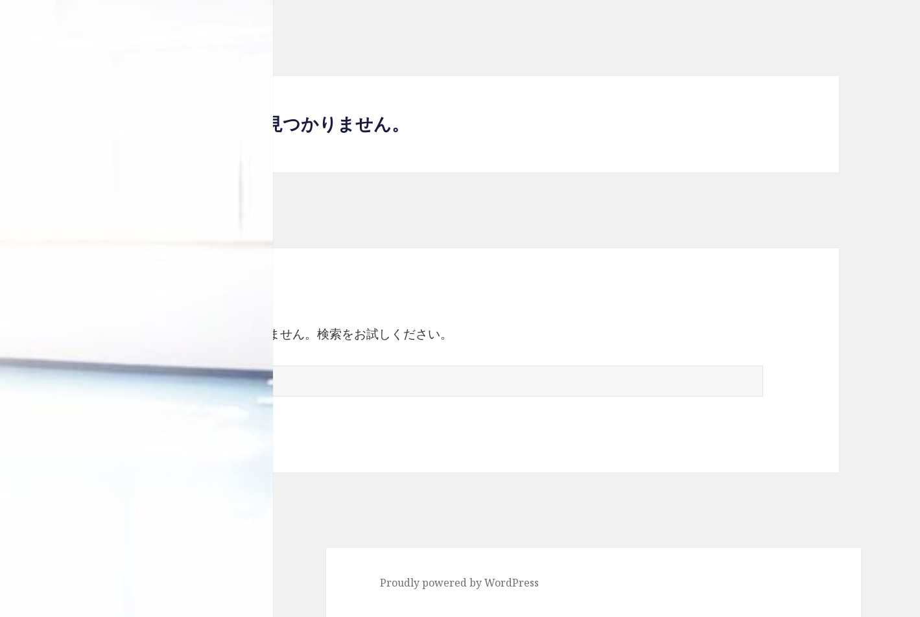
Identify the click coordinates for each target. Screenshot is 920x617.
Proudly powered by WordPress (459, 583)
